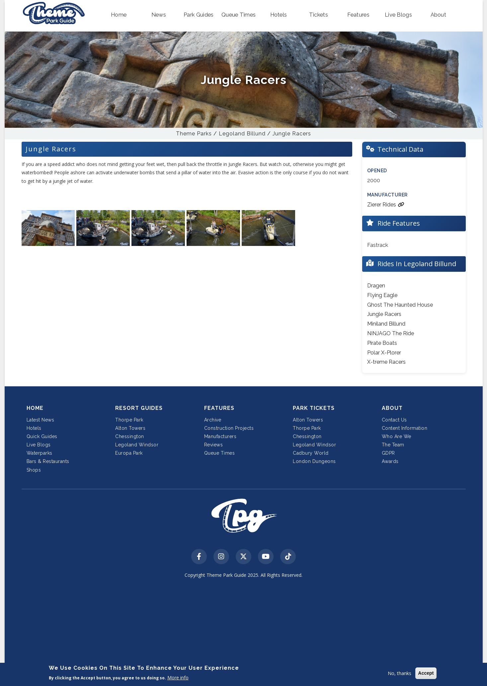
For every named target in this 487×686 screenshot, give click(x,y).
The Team (393, 444)
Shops (34, 470)
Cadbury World (311, 453)
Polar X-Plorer (384, 352)
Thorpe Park (129, 419)
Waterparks (39, 453)
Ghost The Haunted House (400, 305)
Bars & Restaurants (48, 461)
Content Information (405, 428)
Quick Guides (42, 436)
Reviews (213, 444)
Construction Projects (229, 428)
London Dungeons (314, 461)
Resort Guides (139, 408)
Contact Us (394, 419)
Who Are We (396, 436)
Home (35, 408)
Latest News (40, 419)
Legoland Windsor (136, 444)
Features (219, 408)
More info (178, 677)
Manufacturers (220, 436)
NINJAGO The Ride (390, 333)
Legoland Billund (242, 133)
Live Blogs (39, 444)
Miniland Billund (386, 324)
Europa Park (129, 453)
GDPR (388, 453)
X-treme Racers (386, 362)
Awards (390, 461)
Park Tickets (314, 408)
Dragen (376, 285)
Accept (426, 673)
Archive (212, 419)
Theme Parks (194, 133)
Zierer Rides (385, 204)
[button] (119, 15)
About (392, 408)
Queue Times (219, 453)
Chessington (129, 436)
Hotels (34, 428)
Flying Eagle (382, 295)
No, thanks (399, 673)
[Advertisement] (243, 633)
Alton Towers (130, 428)
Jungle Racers (292, 133)
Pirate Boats (382, 343)
